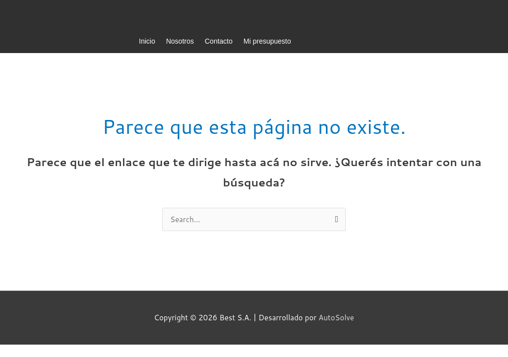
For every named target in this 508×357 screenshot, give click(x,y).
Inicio (147, 41)
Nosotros (180, 41)
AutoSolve (336, 317)
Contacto (219, 41)
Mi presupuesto (267, 41)
